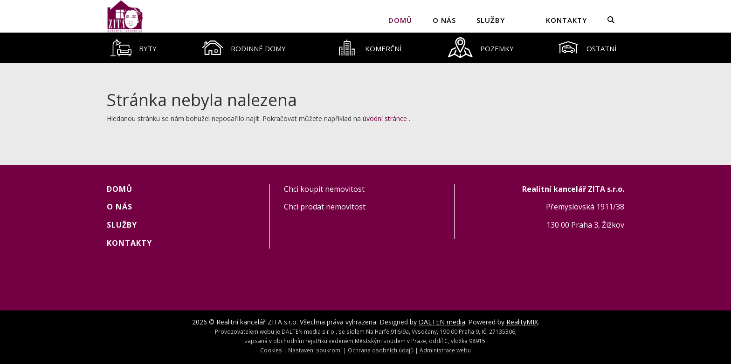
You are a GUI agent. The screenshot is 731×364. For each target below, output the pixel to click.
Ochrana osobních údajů (381, 350)
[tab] (134, 48)
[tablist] (365, 48)
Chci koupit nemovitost (324, 189)
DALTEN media (442, 321)
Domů (400, 20)
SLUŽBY (490, 20)
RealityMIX (522, 321)
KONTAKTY (566, 20)
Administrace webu (445, 350)
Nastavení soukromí (315, 350)
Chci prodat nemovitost (325, 207)
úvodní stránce (385, 118)
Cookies (271, 350)
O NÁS (444, 20)
